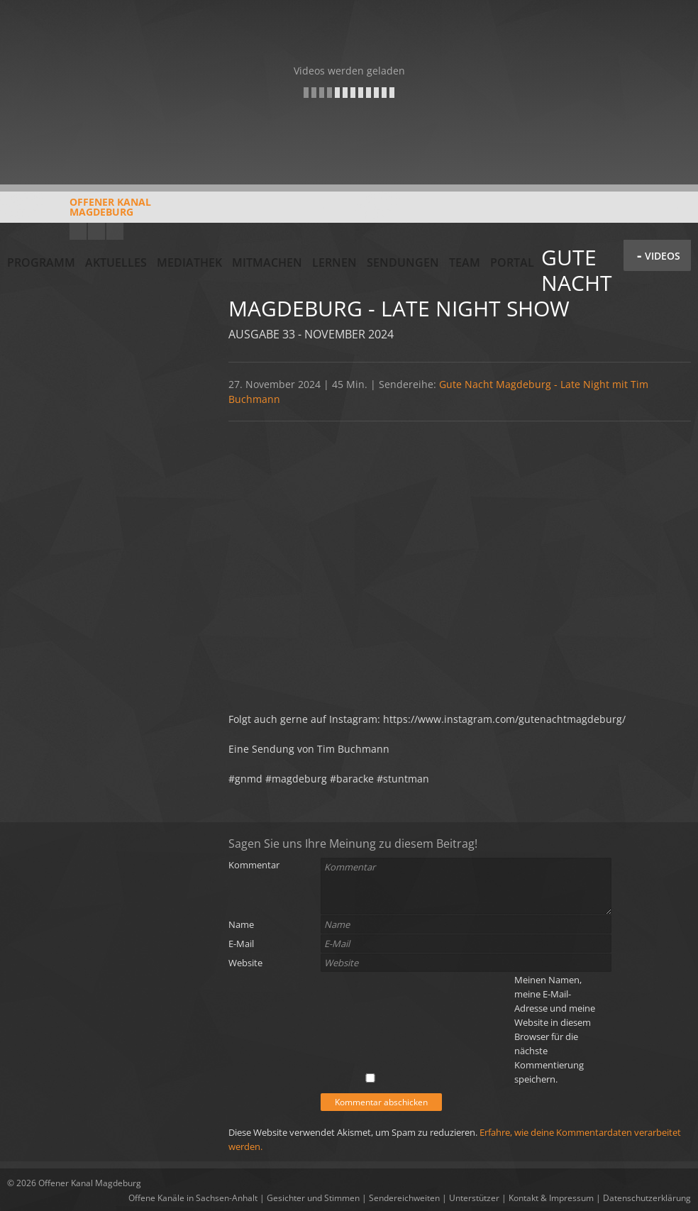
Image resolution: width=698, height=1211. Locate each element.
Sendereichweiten (404, 1198)
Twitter (114, 231)
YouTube (78, 231)
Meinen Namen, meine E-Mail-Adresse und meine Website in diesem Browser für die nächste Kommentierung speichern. (554, 1029)
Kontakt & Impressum (551, 1198)
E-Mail (241, 943)
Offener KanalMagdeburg (79, 212)
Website (245, 962)
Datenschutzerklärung (647, 1198)
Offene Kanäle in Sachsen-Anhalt (192, 1198)
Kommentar (253, 864)
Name (241, 924)
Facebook (96, 231)
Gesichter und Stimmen (313, 1198)
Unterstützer (474, 1198)
